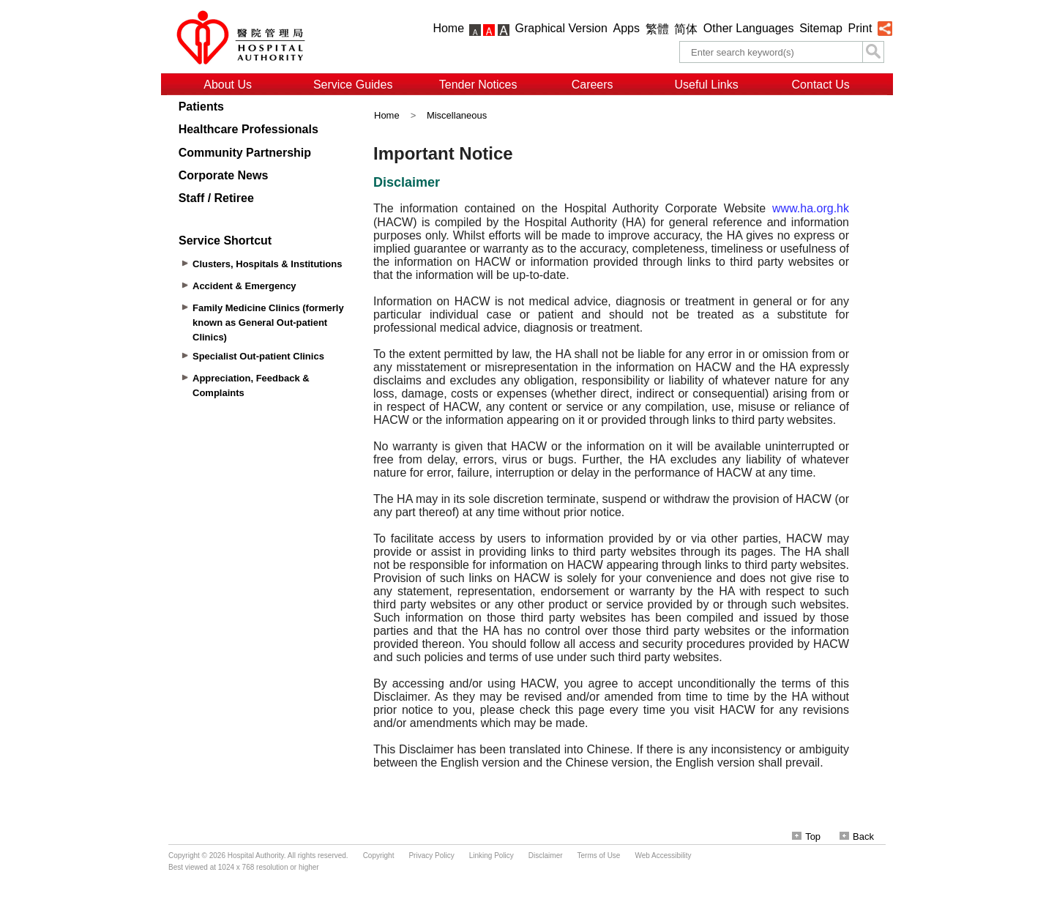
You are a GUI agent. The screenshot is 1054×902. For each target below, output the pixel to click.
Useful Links (707, 84)
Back (857, 836)
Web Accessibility (663, 855)
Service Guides (353, 84)
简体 (686, 29)
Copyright (379, 855)
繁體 (657, 29)
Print (860, 28)
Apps (626, 28)
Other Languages (748, 28)
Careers (592, 84)
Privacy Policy (431, 855)
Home (448, 28)
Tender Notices (478, 84)
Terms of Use (599, 855)
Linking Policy (491, 855)
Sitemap (820, 28)
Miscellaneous (457, 115)
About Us (227, 84)
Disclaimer (545, 855)
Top (806, 836)
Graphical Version (561, 28)
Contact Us (821, 84)
